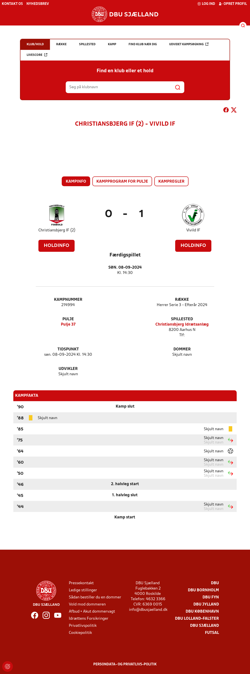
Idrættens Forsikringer (88, 619)
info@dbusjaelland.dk (148, 610)
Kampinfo (76, 182)
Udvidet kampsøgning (188, 44)
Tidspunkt (68, 349)
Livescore (37, 55)
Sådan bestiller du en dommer (95, 597)
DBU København (202, 611)
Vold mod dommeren (87, 604)
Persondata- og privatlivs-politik (125, 664)
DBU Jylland (206, 604)
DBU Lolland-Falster (197, 619)
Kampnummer (68, 300)
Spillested (182, 319)
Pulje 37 (68, 324)
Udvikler (68, 369)
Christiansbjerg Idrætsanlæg (182, 324)
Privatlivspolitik (83, 626)
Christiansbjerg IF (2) (56, 230)
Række (182, 300)
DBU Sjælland (204, 626)
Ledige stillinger (83, 590)
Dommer (182, 349)
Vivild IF (193, 230)
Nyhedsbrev (37, 4)
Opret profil (233, 4)
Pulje (68, 319)
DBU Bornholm (203, 590)
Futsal (212, 633)
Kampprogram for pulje (122, 182)
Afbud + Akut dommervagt (92, 611)
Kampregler (171, 182)
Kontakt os (12, 4)
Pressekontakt (81, 583)
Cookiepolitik (80, 633)
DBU (215, 583)
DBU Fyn (210, 597)
